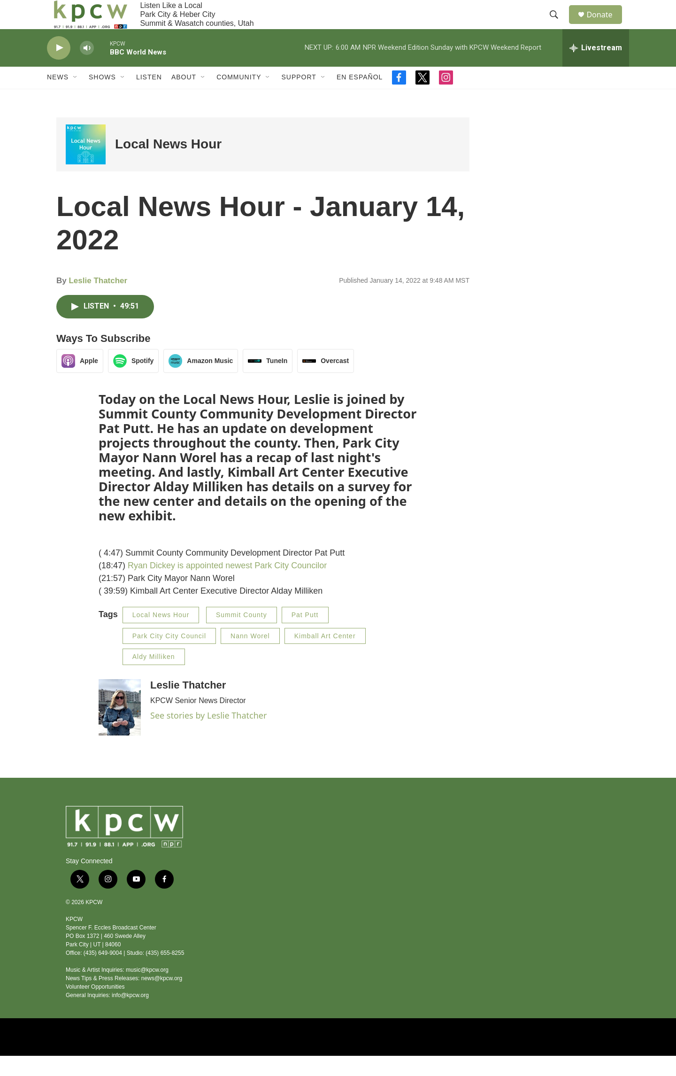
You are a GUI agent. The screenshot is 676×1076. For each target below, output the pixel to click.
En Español (360, 97)
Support (298, 97)
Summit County (241, 635)
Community (238, 97)
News (58, 97)
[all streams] (595, 68)
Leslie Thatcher (98, 301)
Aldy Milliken (153, 677)
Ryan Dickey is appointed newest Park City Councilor (227, 585)
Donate (605, 25)
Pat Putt (305, 635)
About (183, 97)
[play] (58, 68)
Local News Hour (168, 164)
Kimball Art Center (325, 656)
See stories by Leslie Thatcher (208, 735)
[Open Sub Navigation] (75, 97)
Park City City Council (169, 656)
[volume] (87, 68)
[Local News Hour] (86, 165)
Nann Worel (250, 656)
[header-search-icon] (558, 25)
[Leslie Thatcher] (120, 727)
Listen (149, 97)
